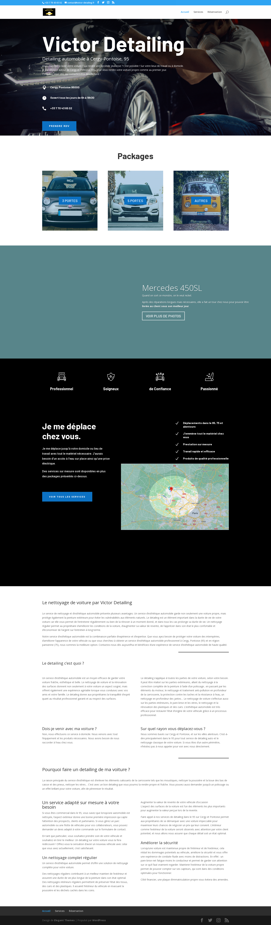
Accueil (46, 911)
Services (59, 911)
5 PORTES (135, 201)
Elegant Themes (64, 920)
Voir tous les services (67, 496)
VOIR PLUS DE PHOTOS (163, 316)
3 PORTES (70, 201)
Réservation (76, 911)
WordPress (99, 920)
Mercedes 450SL (172, 287)
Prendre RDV (59, 126)
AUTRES (201, 201)
